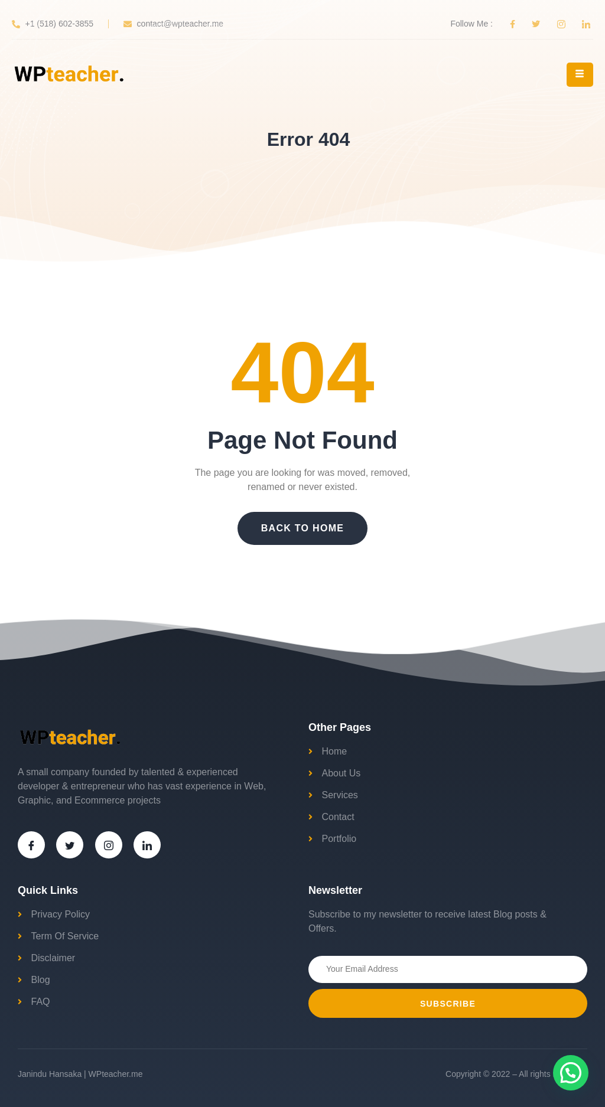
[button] (570, 1072)
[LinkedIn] (147, 844)
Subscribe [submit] (448, 1003)
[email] (447, 969)
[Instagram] (108, 844)
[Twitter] (69, 844)
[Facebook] (31, 844)
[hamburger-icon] (580, 75)
